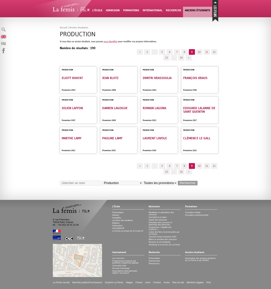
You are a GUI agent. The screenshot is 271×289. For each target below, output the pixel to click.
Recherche (173, 10)
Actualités (116, 218)
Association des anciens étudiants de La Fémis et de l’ (200, 259)
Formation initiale (193, 212)
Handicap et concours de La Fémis (164, 245)
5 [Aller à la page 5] (162, 52)
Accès (166, 282)
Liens (148, 282)
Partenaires (117, 226)
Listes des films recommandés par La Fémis (164, 233)
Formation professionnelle (197, 215)
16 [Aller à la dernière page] (181, 57)
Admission (113, 10)
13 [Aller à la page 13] (166, 57)
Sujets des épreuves (158, 220)
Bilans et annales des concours (163, 239)
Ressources (154, 263)
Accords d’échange (121, 268)
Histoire (115, 215)
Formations (131, 10)
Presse (139, 282)
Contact (157, 282)
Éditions (115, 223)
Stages (129, 282)
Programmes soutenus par (125, 262)
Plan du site (178, 282)
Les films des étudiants (122, 220)
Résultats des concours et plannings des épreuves (160, 223)
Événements (154, 261)
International (152, 10)
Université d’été (119, 266)
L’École (97, 10)
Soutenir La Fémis (114, 282)
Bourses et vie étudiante (160, 242)
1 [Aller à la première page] (147, 52)
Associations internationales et (124, 272)
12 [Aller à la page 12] (214, 52)
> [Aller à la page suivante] (188, 57)
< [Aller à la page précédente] (139, 52)
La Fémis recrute (61, 282)
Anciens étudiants (197, 10)
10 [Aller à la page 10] (199, 52)
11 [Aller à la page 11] (207, 52)
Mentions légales (195, 282)
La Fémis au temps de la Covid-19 (127, 231)
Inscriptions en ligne (158, 217)
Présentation (118, 212)
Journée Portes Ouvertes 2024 (162, 237)
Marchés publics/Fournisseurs (87, 282)
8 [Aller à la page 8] (184, 52)
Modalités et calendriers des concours (161, 213)
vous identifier (111, 41)
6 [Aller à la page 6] (169, 52)
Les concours (118, 258)
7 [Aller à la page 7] (177, 52)
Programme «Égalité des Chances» (160, 228)
